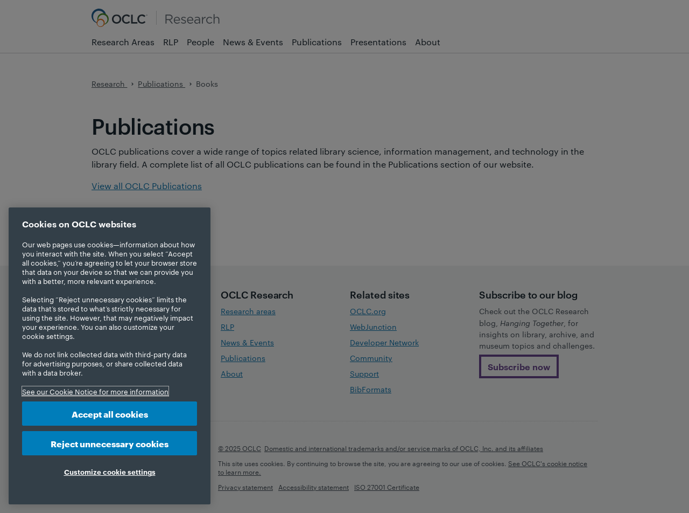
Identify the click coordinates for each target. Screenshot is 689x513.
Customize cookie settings (110, 471)
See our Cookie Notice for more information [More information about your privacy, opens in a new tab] (95, 391)
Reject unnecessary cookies (109, 443)
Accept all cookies (110, 413)
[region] (109, 355)
